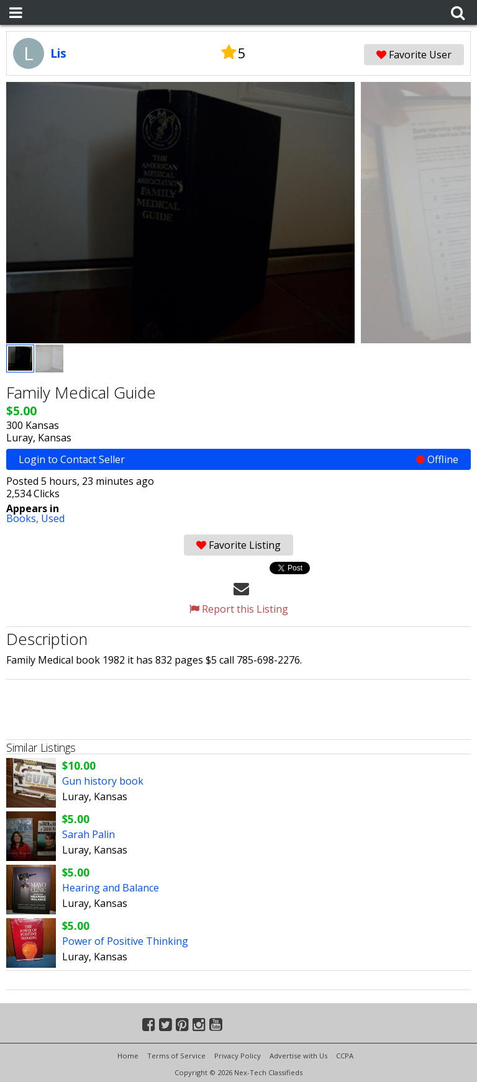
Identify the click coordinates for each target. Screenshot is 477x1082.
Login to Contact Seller (238, 459)
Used (53, 518)
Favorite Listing (238, 545)
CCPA (344, 1055)
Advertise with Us (298, 1055)
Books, (23, 518)
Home (128, 1055)
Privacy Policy (237, 1055)
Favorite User (414, 54)
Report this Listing (238, 609)
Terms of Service (176, 1055)
